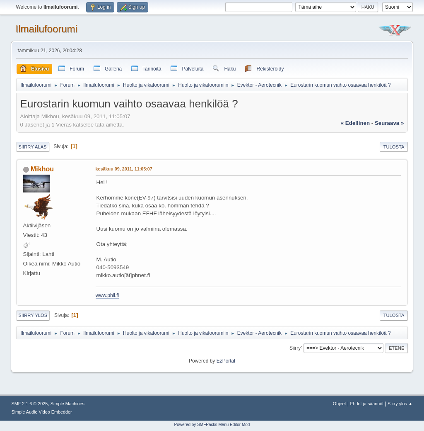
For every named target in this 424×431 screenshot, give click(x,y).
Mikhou (42, 169)
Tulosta (394, 146)
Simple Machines (67, 403)
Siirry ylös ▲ (400, 403)
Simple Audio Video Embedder (42, 411)
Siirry (295, 348)
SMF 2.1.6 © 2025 (30, 403)
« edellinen (355, 123)
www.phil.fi (107, 295)
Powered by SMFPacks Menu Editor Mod (212, 424)
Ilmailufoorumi (46, 28)
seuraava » (389, 123)
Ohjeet (339, 403)
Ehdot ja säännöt (366, 403)
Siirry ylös (33, 315)
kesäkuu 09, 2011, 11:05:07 (124, 168)
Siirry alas (33, 146)
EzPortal (226, 361)
